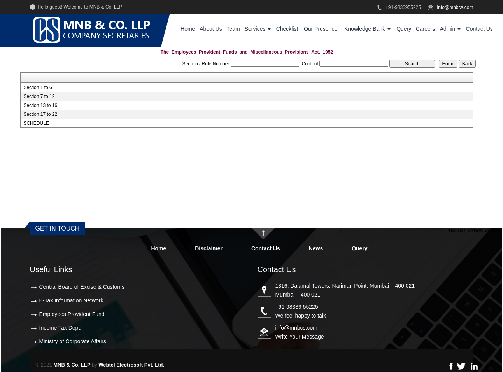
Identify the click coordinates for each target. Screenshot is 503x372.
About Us (211, 29)
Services (258, 29)
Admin (450, 29)
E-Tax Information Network (71, 300)
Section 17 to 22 (40, 114)
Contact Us (479, 29)
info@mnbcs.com (455, 7)
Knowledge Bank (367, 29)
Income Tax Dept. (60, 328)
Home (188, 29)
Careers (425, 29)
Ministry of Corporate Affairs (72, 341)
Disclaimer (209, 248)
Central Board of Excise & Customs (81, 287)
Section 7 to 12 (38, 96)
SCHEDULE (36, 123)
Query (403, 29)
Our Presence (320, 29)
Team (233, 29)
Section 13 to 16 (40, 105)
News (316, 248)
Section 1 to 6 (37, 87)
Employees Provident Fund (72, 314)
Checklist (287, 29)
